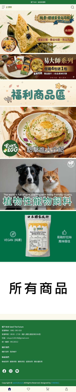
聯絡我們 (5, 361)
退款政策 (29, 361)
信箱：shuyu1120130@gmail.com (15, 338)
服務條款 (13, 361)
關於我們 (5, 351)
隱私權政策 (38, 361)
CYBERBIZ (55, 383)
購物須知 (21, 361)
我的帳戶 (13, 351)
